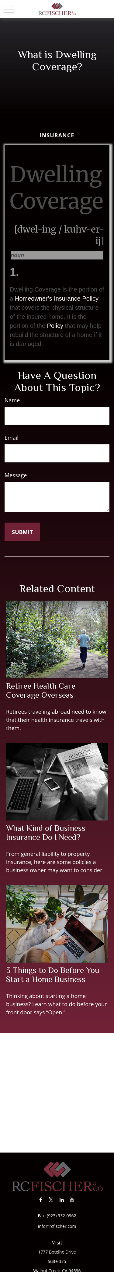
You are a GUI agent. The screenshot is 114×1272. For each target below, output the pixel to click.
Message (16, 475)
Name (12, 400)
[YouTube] (72, 1199)
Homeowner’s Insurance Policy (56, 298)
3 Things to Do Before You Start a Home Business (52, 975)
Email (12, 437)
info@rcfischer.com (57, 1226)
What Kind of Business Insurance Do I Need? (45, 833)
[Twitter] (51, 1199)
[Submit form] (22, 532)
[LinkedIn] (61, 1199)
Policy (55, 325)
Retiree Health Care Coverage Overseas (40, 690)
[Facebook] (40, 1199)
